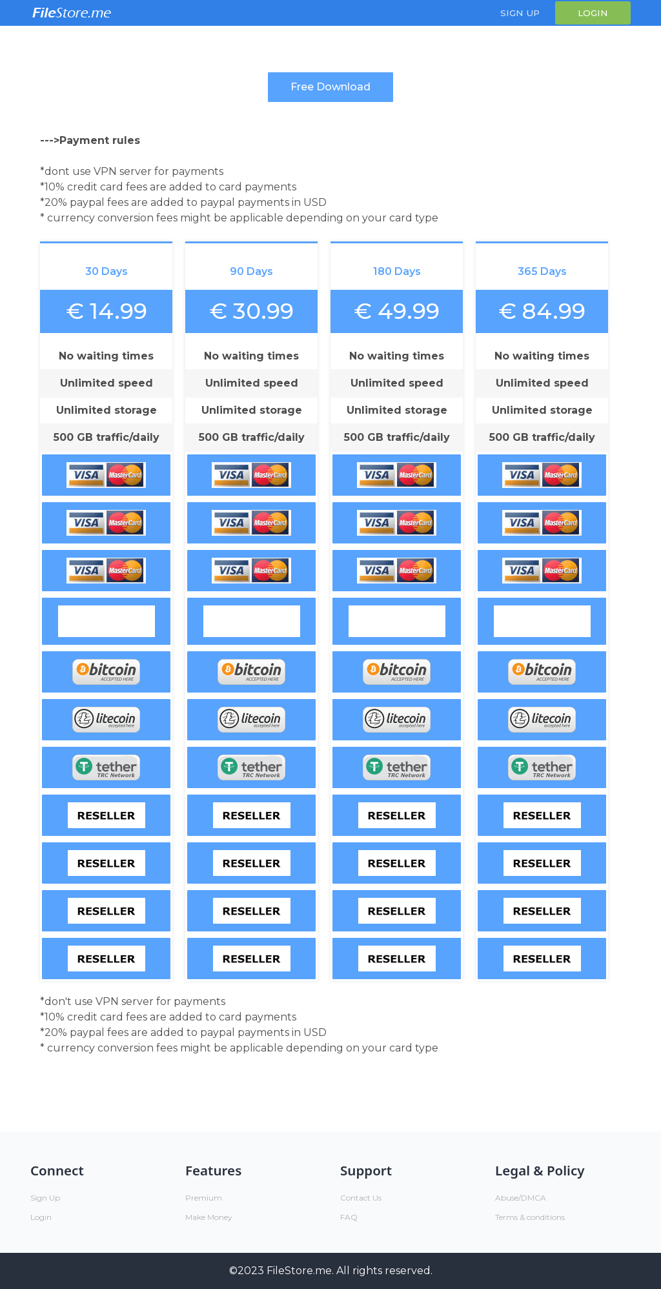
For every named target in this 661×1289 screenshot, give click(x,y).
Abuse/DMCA (520, 1198)
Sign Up (520, 13)
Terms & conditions (530, 1217)
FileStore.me (299, 1270)
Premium (203, 1198)
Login (593, 13)
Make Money (208, 1217)
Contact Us (360, 1198)
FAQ (349, 1217)
